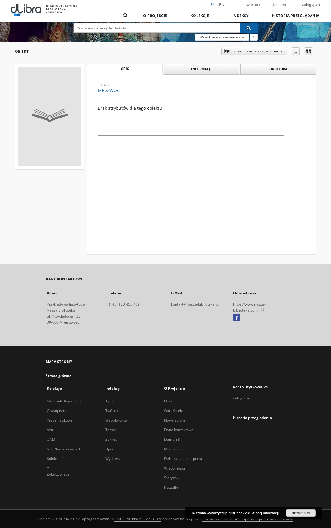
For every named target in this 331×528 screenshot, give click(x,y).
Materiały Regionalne (65, 401)
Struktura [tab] (278, 69)
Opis (109, 449)
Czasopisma (57, 410)
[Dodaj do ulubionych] (296, 51)
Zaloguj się (311, 4)
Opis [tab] (125, 69)
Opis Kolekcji (175, 410)
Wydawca (113, 458)
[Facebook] (236, 318)
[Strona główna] (124, 15)
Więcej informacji (265, 513)
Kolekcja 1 (55, 458)
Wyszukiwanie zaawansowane (222, 37)
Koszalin (171, 487)
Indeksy (240, 15)
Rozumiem (301, 513)
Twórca (111, 410)
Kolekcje (200, 15)
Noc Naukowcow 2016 (65, 449)
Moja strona (174, 449)
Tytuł (109, 401)
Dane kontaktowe (179, 429)
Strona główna (59, 375)
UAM (51, 439)
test (50, 429)
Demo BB (172, 439)
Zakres (111, 439)
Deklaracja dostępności (184, 458)
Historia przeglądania (295, 15)
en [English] (221, 5)
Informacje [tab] (201, 69)
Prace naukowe (60, 420)
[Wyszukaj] (249, 28)
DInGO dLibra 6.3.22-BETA (137, 518)
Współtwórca (116, 420)
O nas (169, 401)
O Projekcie (155, 15)
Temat (110, 429)
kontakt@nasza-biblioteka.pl (195, 304)
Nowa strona (175, 420)
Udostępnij (281, 4)
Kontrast (252, 4)
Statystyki (172, 477)
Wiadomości (174, 468)
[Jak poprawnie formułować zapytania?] (254, 37)
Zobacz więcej (59, 474)
